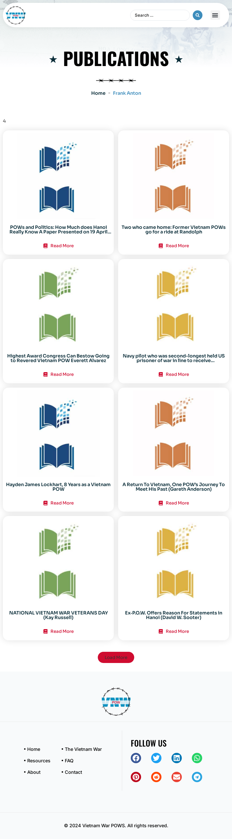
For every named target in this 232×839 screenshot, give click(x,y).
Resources (38, 760)
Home (98, 93)
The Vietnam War (83, 749)
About (33, 772)
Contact (73, 772)
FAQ (69, 760)
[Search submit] (197, 15)
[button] (215, 15)
